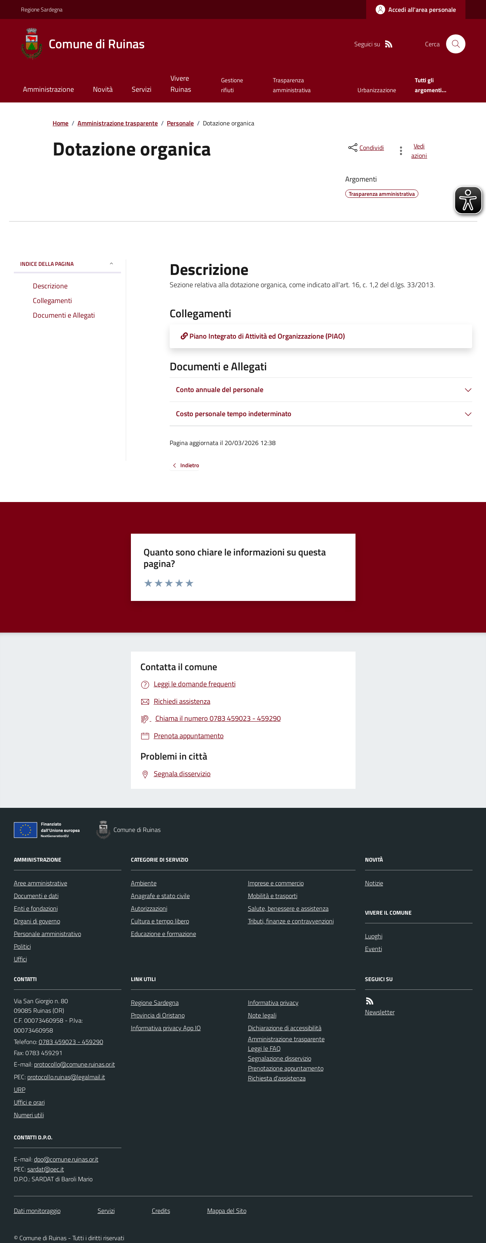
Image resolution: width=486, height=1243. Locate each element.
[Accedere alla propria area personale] (415, 9)
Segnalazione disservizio (279, 1058)
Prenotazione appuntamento (285, 1068)
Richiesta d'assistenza (277, 1078)
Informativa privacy (273, 1002)
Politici (22, 946)
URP (19, 1089)
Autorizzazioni (149, 908)
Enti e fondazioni (36, 908)
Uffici (20, 959)
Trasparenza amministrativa (292, 85)
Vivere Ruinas (180, 84)
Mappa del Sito (226, 1210)
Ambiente (144, 883)
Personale (180, 123)
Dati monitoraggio (37, 1210)
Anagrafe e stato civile (160, 895)
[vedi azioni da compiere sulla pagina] (413, 150)
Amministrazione (48, 89)
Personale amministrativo (47, 933)
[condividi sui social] (365, 147)
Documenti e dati (36, 895)
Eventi (373, 948)
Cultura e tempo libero (160, 921)
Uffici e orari (29, 1102)
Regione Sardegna (41, 9)
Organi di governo (37, 921)
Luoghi (373, 936)
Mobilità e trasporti (272, 895)
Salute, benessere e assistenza (288, 908)
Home (60, 123)
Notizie (374, 883)
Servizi (141, 89)
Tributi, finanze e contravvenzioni (291, 921)
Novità (103, 89)
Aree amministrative (40, 883)
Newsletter (380, 1012)
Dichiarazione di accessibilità (284, 1028)
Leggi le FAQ (264, 1048)
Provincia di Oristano (158, 1015)
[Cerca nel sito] (452, 43)
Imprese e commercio (276, 883)
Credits (161, 1210)
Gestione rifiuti (232, 85)
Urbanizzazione (376, 90)
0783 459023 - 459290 (71, 1041)
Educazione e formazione (163, 933)
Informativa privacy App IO (166, 1028)
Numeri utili (29, 1115)
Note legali (262, 1015)
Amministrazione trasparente (118, 123)
